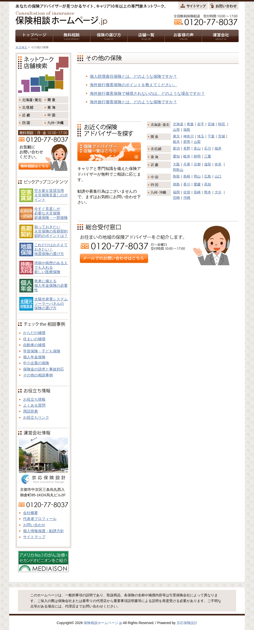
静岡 (197, 156)
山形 (176, 129)
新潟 (176, 148)
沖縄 (186, 198)
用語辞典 (30, 411)
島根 (186, 176)
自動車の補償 (34, 345)
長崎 (197, 192)
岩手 (200, 124)
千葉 (211, 136)
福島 (186, 129)
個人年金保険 (34, 357)
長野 (186, 148)
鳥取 (176, 176)
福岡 (176, 192)
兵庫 (186, 164)
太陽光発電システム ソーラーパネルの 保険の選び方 (51, 303)
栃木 (176, 142)
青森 (190, 124)
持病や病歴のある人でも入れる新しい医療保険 (51, 267)
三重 (207, 156)
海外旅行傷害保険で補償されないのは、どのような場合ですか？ (147, 93)
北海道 (178, 124)
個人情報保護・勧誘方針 (43, 531)
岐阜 (186, 156)
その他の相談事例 (38, 375)
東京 (176, 136)
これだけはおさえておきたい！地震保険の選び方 (51, 249)
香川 (186, 184)
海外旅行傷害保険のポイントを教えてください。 (133, 85)
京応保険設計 (187, 623)
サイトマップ (34, 537)
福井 (218, 148)
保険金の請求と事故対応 (43, 369)
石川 (207, 148)
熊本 (207, 192)
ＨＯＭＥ (21, 47)
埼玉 (200, 136)
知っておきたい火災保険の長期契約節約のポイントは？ (51, 231)
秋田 (222, 124)
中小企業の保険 (36, 363)
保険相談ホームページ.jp (103, 623)
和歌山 (178, 170)
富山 (197, 148)
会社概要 (30, 513)
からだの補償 (34, 333)
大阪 (176, 164)
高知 (207, 184)
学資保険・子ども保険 (41, 351)
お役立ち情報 (34, 399)
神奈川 (188, 136)
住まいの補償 (34, 339)
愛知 (176, 156)
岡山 (197, 176)
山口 (218, 176)
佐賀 (186, 192)
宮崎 (176, 198)
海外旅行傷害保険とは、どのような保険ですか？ (133, 102)
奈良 (218, 164)
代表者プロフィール (40, 519)
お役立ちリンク (36, 417)
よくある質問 (34, 405)
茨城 (221, 136)
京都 (197, 164)
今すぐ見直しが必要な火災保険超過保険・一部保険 (51, 213)
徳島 (176, 184)
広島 (207, 176)
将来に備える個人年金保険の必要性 (51, 285)
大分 (218, 192)
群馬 (186, 142)
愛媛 (197, 184)
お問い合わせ (34, 525)
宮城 (211, 124)
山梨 (197, 142)
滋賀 (207, 164)
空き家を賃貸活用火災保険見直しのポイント (51, 195)
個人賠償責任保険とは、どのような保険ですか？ (133, 76)
